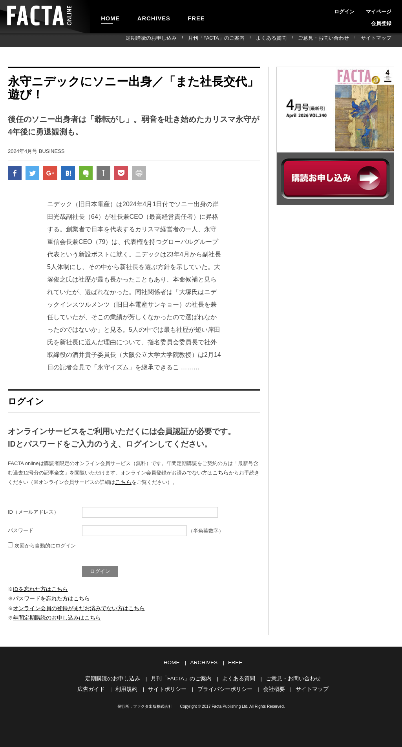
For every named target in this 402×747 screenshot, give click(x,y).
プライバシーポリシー (223, 687)
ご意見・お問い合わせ (336, 40)
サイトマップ (380, 40)
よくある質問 (293, 40)
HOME (107, 16)
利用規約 (131, 687)
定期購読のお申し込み (190, 40)
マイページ (358, 9)
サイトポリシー (169, 687)
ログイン (331, 9)
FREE (179, 16)
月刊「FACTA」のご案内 (246, 40)
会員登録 (384, 9)
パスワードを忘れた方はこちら (48, 599)
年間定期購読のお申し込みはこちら (54, 617)
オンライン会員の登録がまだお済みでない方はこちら (74, 608)
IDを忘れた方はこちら (38, 590)
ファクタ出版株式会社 (152, 704)
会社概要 (270, 687)
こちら (220, 475)
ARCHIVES (143, 16)
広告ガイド (97, 687)
